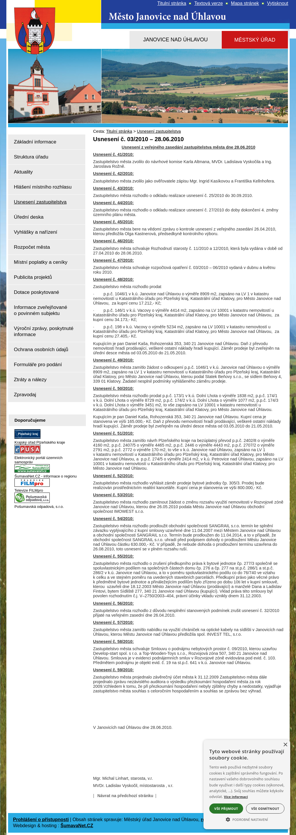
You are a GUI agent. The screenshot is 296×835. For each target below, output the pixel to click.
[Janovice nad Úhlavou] (175, 40)
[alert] (247, 784)
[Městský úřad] (255, 40)
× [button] (285, 745)
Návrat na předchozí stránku (125, 795)
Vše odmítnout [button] (265, 808)
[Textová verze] (208, 3)
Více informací (236, 797)
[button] (246, 819)
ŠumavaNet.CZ (76, 825)
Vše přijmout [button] (226, 808)
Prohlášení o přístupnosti (41, 819)
